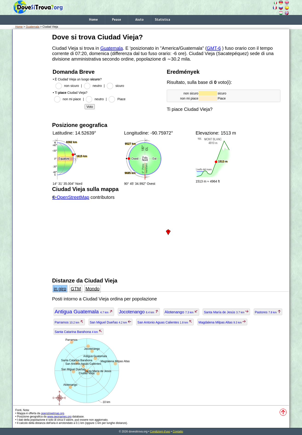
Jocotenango (139, 311)
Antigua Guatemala (84, 311)
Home (93, 19)
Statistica (162, 19)
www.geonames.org (59, 416)
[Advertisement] (31, 101)
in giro (60, 288)
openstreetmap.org (52, 413)
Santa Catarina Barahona (78, 332)
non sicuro (71, 86)
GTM (76, 288)
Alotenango (181, 312)
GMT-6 (214, 48)
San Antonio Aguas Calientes (165, 322)
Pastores (268, 312)
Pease (116, 19)
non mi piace (72, 99)
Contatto (178, 431)
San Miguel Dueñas (110, 322)
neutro (97, 86)
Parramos (69, 322)
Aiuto (139, 19)
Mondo (93, 288)
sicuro (119, 86)
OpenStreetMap (73, 197)
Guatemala (32, 26)
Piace (121, 99)
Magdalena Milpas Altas (222, 322)
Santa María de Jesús (226, 312)
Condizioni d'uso (160, 431)
